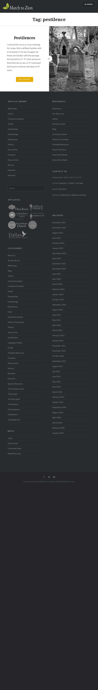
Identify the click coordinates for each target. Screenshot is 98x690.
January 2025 (57, 248)
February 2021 (58, 397)
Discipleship (13, 129)
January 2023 (57, 294)
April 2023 (56, 279)
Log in (10, 438)
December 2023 (59, 263)
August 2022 (57, 310)
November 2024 (59, 253)
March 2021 (57, 392)
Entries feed (13, 443)
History (11, 144)
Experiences (13, 139)
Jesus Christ (13, 149)
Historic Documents (60, 139)
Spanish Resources (15, 384)
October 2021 (58, 356)
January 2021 (57, 402)
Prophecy (12, 155)
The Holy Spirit (14, 399)
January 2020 (57, 433)
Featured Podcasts (60, 155)
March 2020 (57, 423)
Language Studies (15, 343)
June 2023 (56, 274)
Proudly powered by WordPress (35, 481)
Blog (54, 129)
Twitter (71, 183)
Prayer (10, 348)
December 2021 (59, 346)
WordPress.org (14, 453)
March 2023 (57, 284)
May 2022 (56, 320)
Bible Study (12, 108)
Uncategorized (14, 419)
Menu (90, 4)
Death (10, 124)
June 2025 (56, 238)
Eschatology (13, 134)
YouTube (79, 183)
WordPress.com (68, 481)
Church (11, 114)
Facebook (62, 183)
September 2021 (59, 361)
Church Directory (59, 149)
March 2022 (57, 330)
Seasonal (11, 175)
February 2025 (58, 243)
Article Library (14, 260)
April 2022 (56, 325)
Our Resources (58, 114)
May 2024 (56, 258)
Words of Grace (58, 124)
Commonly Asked (59, 134)
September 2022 (59, 305)
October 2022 (58, 299)
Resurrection (13, 160)
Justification (13, 337)
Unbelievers (13, 414)
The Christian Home (16, 389)
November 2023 (59, 269)
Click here (62, 189)
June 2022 (56, 315)
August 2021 (57, 366)
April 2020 (56, 417)
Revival (11, 165)
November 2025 (59, 228)
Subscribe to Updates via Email (73, 195)
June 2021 (56, 376)
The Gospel (12, 394)
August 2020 (57, 412)
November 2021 (59, 351)
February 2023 (58, 289)
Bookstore (56, 108)
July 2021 (56, 371)
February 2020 (58, 428)
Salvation (11, 170)
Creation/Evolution (16, 119)
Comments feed (14, 448)
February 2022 (58, 335)
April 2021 (56, 387)
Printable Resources (60, 144)
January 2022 (57, 340)
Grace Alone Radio (60, 160)
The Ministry (13, 404)
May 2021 (56, 382)
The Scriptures (14, 409)
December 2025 (59, 222)
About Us (11, 255)
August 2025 (57, 233)
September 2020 (59, 407)
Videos (55, 119)
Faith (10, 312)
